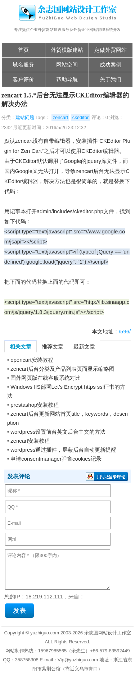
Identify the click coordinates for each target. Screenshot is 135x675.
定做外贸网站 (110, 50)
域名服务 (23, 64)
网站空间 (67, 64)
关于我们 (110, 79)
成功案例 (110, 64)
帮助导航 (67, 79)
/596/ (125, 331)
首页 (23, 50)
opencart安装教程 (31, 360)
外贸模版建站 (67, 50)
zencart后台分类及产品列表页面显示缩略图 (62, 369)
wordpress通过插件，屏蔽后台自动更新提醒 (63, 450)
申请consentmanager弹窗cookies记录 (56, 459)
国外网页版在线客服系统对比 (45, 378)
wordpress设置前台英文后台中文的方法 (57, 432)
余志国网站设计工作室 (107, 632)
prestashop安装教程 (34, 405)
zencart (60, 117)
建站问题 (24, 117)
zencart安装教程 (30, 441)
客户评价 (23, 79)
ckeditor (80, 117)
